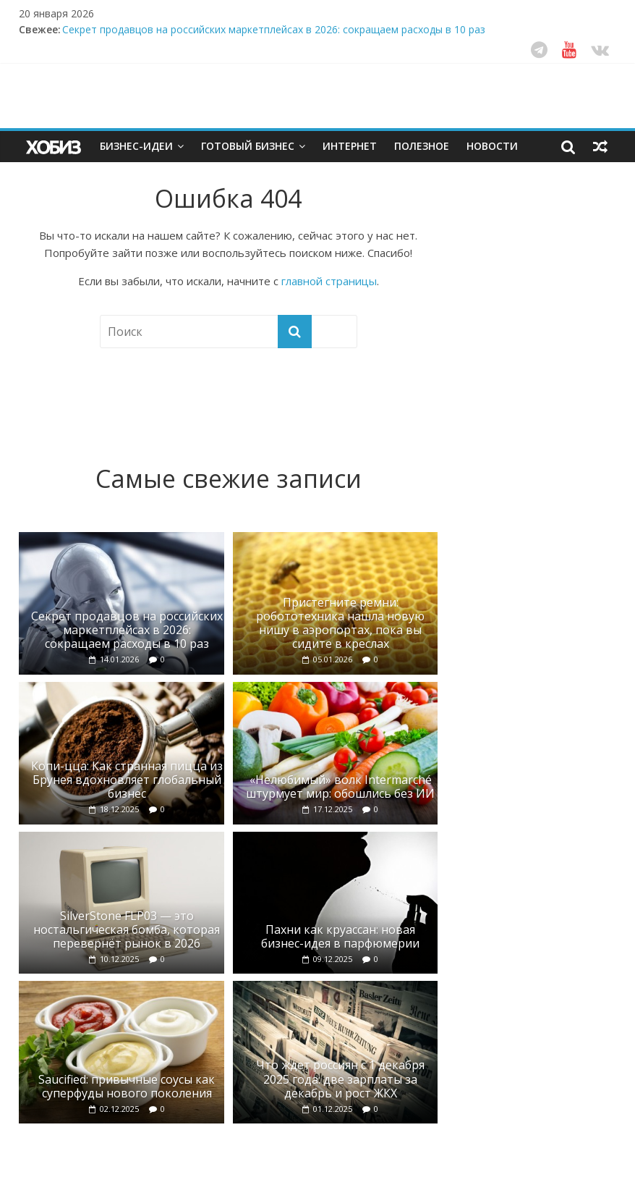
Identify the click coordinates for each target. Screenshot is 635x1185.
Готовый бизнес (247, 146)
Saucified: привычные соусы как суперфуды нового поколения (126, 1086)
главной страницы (329, 281)
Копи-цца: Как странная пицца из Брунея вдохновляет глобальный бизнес (127, 779)
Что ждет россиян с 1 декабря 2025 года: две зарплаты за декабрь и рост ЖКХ (340, 1078)
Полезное (421, 146)
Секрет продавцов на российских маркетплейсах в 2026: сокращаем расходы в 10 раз (273, 29)
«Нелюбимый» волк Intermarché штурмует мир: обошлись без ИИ (340, 786)
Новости (492, 146)
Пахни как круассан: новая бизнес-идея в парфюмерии (340, 936)
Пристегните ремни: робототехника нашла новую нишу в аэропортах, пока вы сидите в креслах (340, 623)
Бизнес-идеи (136, 146)
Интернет (350, 146)
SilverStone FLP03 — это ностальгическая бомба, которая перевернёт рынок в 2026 (126, 929)
